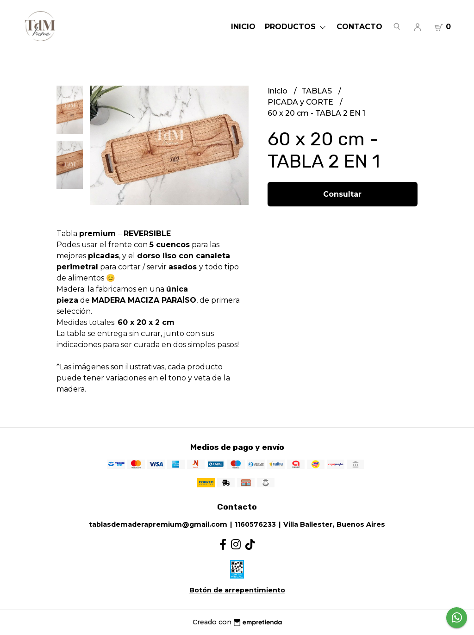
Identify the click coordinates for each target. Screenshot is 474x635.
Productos (296, 26)
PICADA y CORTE (301, 102)
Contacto (359, 26)
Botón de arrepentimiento (237, 590)
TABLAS (317, 91)
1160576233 (255, 524)
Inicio (243, 26)
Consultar (342, 194)
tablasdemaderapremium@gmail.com (158, 524)
